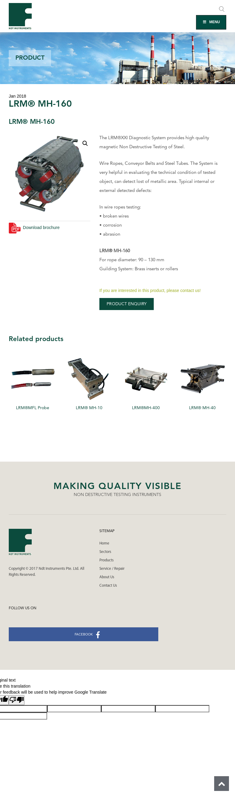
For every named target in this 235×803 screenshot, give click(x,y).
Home (104, 543)
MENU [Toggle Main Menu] (211, 22)
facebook (87, 634)
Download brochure (34, 227)
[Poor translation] (16, 700)
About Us (106, 577)
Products (106, 560)
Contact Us (108, 586)
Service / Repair (111, 569)
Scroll (221, 783)
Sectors (105, 552)
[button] (85, 143)
